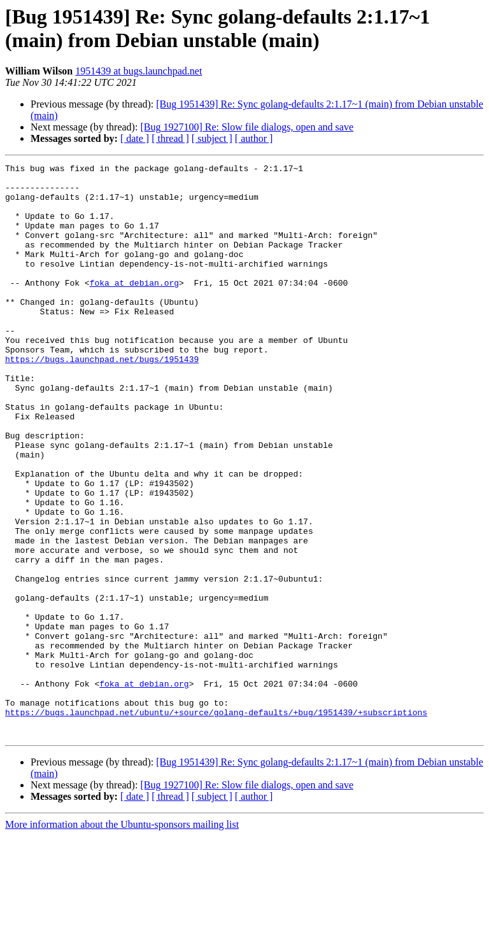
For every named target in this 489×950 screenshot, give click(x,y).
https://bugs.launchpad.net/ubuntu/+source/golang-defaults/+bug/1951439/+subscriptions (216, 822)
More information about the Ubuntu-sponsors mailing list (122, 938)
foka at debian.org (134, 307)
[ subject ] (212, 138)
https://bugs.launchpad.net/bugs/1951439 (102, 399)
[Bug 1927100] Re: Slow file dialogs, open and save (246, 127)
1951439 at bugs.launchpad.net (138, 71)
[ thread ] (170, 138)
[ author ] (254, 138)
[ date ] (134, 138)
